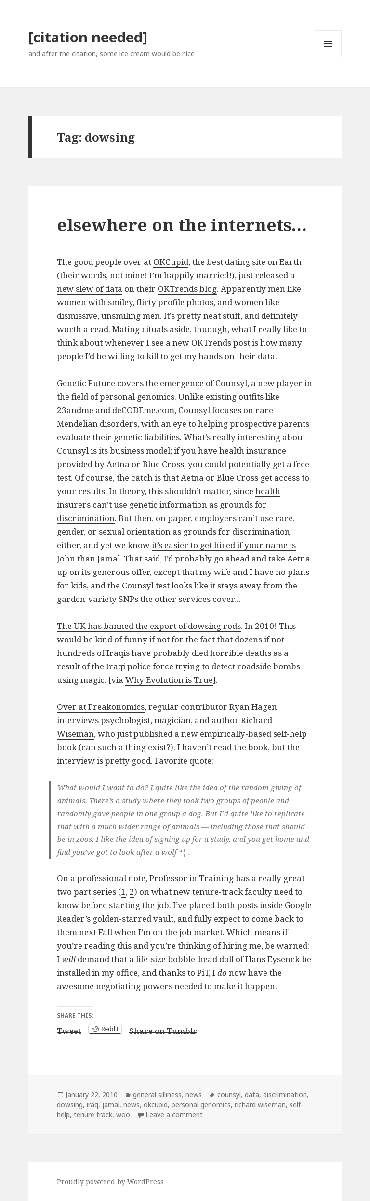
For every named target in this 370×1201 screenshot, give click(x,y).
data (252, 1094)
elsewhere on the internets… (182, 224)
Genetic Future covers (100, 383)
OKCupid (170, 261)
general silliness (157, 1094)
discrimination (285, 1094)
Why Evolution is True (169, 679)
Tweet (69, 1029)
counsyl (229, 1094)
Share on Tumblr (163, 1029)
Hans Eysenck (272, 959)
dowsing (70, 1104)
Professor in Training (191, 878)
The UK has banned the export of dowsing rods (149, 625)
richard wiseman (260, 1104)
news (193, 1094)
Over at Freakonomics (101, 706)
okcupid (156, 1104)
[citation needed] (87, 36)
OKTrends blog (187, 288)
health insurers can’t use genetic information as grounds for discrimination (168, 504)
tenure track (93, 1114)
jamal (110, 1104)
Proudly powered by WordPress (110, 1181)
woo (123, 1114)
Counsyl (231, 383)
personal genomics (201, 1104)
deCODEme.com (143, 410)
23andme (75, 410)
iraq (92, 1104)
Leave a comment (174, 1114)
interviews (78, 720)
